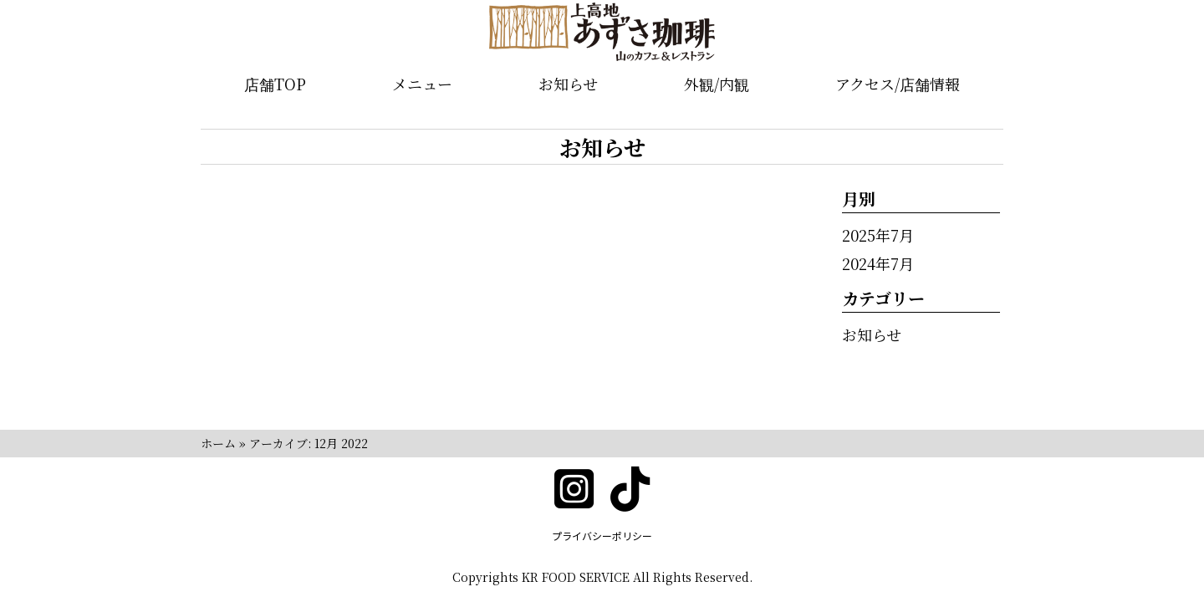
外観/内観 (716, 83)
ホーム (218, 443)
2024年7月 (878, 263)
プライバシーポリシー (602, 535)
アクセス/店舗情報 (897, 83)
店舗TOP (275, 83)
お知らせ (568, 83)
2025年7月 (878, 235)
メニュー (422, 83)
